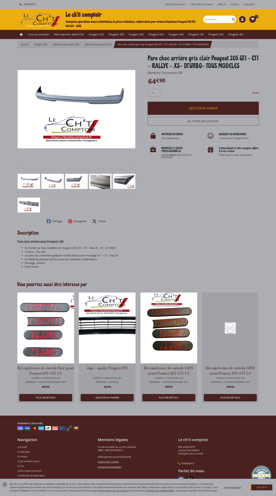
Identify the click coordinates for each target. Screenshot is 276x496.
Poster (99, 221)
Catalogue (23, 451)
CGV (20, 466)
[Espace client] (242, 19)
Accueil (24, 44)
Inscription (249, 4)
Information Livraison (29, 470)
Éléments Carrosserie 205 (98, 44)
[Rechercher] (233, 19)
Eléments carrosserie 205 (66, 44)
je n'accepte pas (232, 487)
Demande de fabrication (31, 475)
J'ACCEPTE (262, 487)
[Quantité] (154, 93)
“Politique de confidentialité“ (160, 490)
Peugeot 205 (40, 44)
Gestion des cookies (108, 461)
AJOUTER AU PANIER (203, 108)
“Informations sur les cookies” (113, 490)
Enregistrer (77, 221)
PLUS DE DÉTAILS (46, 397)
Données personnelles (109, 467)
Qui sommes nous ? (28, 461)
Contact (235, 4)
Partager (55, 221)
